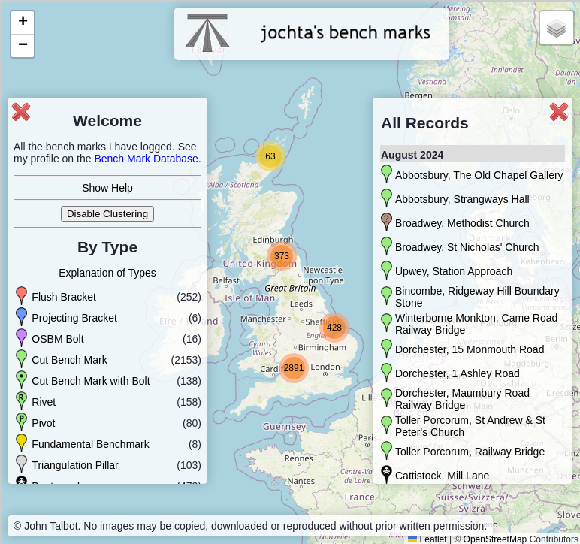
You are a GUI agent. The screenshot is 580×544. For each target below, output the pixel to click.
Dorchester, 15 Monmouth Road (469, 349)
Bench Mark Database (146, 159)
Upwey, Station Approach (453, 271)
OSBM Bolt (57, 339)
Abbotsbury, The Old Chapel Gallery (479, 175)
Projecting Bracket (74, 318)
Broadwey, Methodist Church (462, 223)
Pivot (43, 423)
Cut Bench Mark (69, 360)
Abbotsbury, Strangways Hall (462, 199)
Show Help (107, 188)
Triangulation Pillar (75, 465)
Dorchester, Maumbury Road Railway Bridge (462, 399)
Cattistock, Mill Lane (442, 476)
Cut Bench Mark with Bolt (91, 381)
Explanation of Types (107, 273)
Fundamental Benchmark (90, 444)
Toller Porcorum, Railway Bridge (470, 452)
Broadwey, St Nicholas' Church (467, 247)
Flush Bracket (64, 297)
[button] (270, 156)
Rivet (44, 402)
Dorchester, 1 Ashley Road (457, 373)
